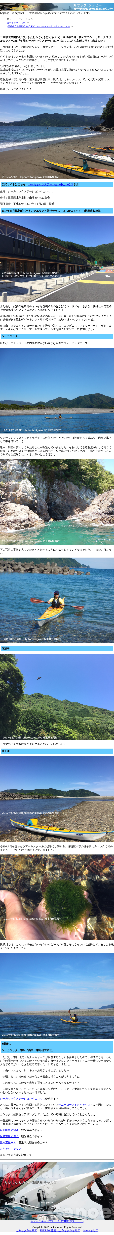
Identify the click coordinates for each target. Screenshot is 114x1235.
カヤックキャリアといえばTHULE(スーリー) (57, 1220)
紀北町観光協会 (9, 1130)
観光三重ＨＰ (8, 1142)
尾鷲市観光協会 (9, 1136)
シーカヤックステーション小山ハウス (50, 184)
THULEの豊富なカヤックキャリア (60, 1230)
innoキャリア (90, 1230)
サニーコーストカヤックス (74, 1104)
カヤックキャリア (10, 1148)
